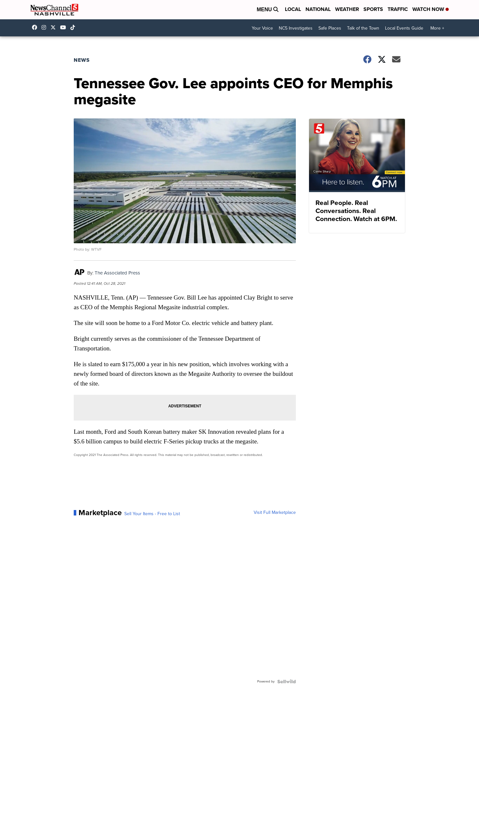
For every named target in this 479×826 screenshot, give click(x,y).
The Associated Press (117, 272)
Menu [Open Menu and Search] (267, 9)
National (318, 9)
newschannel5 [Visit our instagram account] (45, 27)
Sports (373, 9)
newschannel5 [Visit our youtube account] (64, 27)
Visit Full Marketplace (275, 512)
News (82, 60)
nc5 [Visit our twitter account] (55, 27)
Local (293, 9)
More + (437, 28)
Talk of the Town (363, 28)
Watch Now (430, 9)
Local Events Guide (404, 28)
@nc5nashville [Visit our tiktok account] (74, 27)
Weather (347, 9)
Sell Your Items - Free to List (152, 514)
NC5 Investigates (296, 28)
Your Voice (262, 28)
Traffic (398, 9)
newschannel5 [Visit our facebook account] (36, 27)
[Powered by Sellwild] (286, 681)
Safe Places (329, 28)
